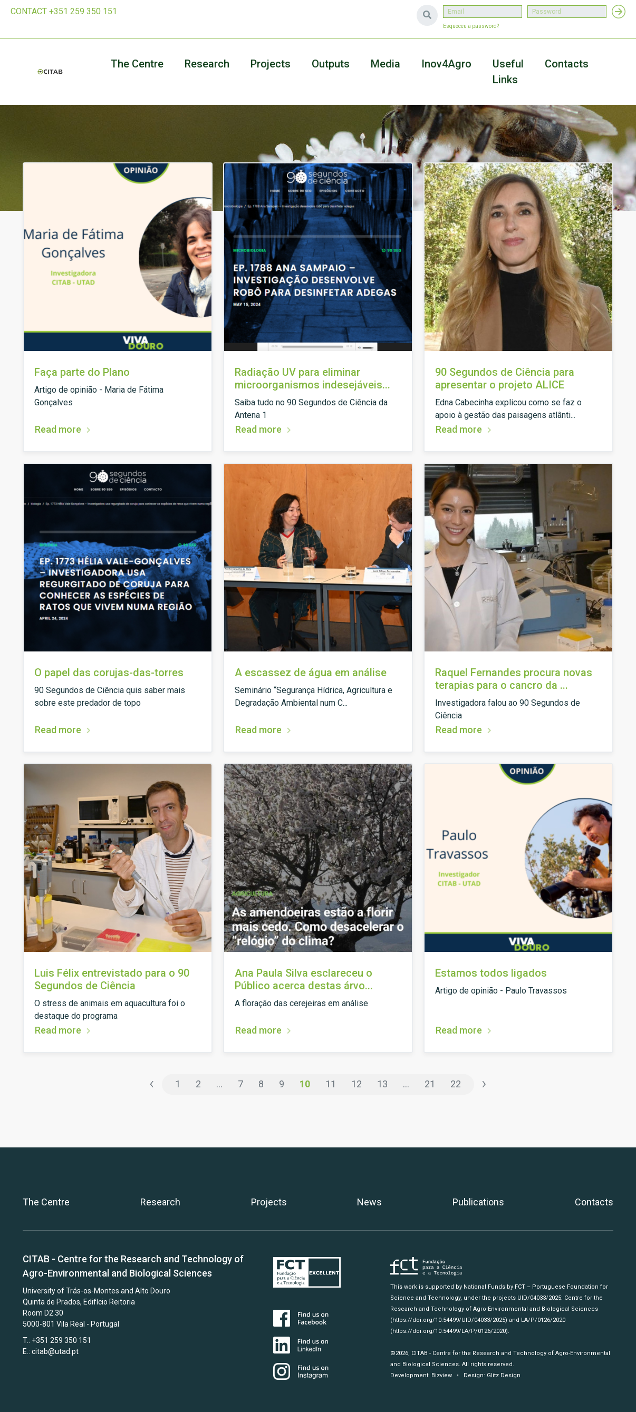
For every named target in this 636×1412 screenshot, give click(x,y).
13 (382, 1083)
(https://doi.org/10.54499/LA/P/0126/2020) (449, 1331)
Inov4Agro (446, 63)
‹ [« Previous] (152, 1083)
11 (330, 1083)
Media (385, 63)
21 (430, 1083)
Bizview (441, 1375)
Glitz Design (504, 1375)
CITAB (50, 72)
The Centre (137, 63)
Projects (269, 1201)
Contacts (567, 63)
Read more (58, 429)
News (369, 1201)
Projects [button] (270, 63)
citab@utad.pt (55, 1351)
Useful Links (508, 71)
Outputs (331, 63)
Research (207, 63)
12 (356, 1083)
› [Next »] (484, 1083)
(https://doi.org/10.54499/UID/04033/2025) (448, 1320)
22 (455, 1083)
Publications (478, 1201)
